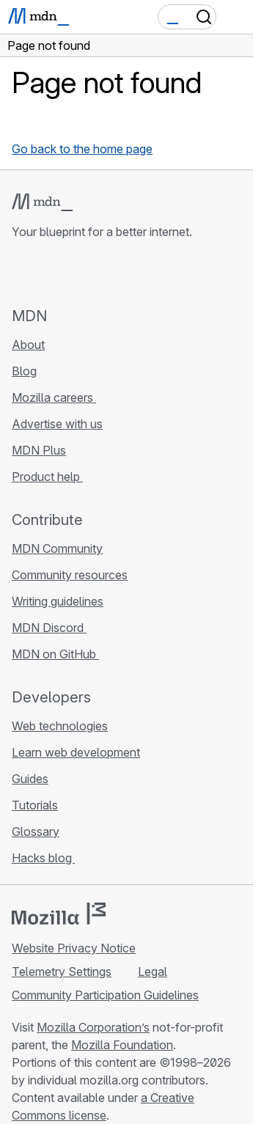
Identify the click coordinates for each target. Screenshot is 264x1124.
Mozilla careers (54, 397)
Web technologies (60, 726)
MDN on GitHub (55, 654)
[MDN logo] (42, 202)
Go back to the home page (82, 149)
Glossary (35, 831)
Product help (47, 476)
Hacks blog (43, 858)
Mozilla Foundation (122, 1044)
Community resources (70, 574)
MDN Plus (39, 450)
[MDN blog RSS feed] (126, 273)
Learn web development (76, 752)
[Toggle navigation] (236, 17)
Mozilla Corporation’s (93, 1027)
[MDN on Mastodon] (100, 273)
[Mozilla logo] (59, 914)
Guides (30, 778)
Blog (24, 371)
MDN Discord (49, 627)
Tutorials (35, 805)
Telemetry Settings (61, 971)
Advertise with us (57, 423)
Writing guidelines (57, 601)
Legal (152, 971)
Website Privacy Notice (74, 948)
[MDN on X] (73, 273)
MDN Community (57, 548)
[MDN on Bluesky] (47, 273)
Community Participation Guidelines (105, 995)
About (28, 344)
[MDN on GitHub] (20, 273)
